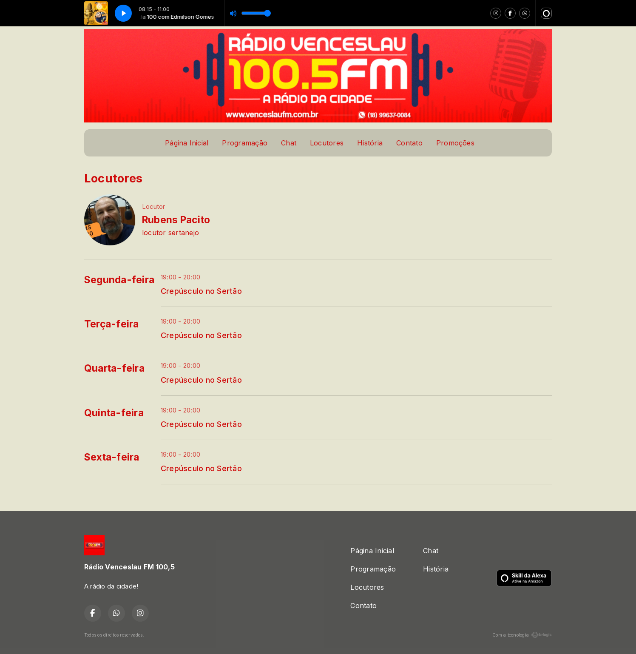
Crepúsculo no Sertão (201, 291)
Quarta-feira (114, 368)
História (370, 143)
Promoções (455, 143)
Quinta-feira (114, 413)
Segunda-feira (119, 280)
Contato (409, 143)
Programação (244, 143)
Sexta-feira (111, 457)
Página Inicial (186, 143)
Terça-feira (111, 324)
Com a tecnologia (522, 635)
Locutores (327, 143)
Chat (288, 143)
